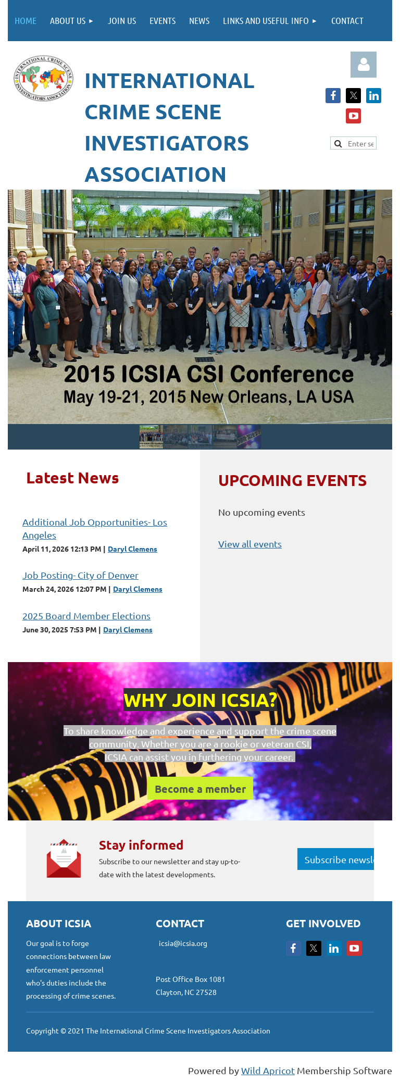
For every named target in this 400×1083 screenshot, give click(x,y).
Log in (364, 65)
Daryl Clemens (132, 548)
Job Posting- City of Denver (80, 574)
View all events (250, 543)
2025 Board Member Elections (86, 615)
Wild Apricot (268, 1070)
